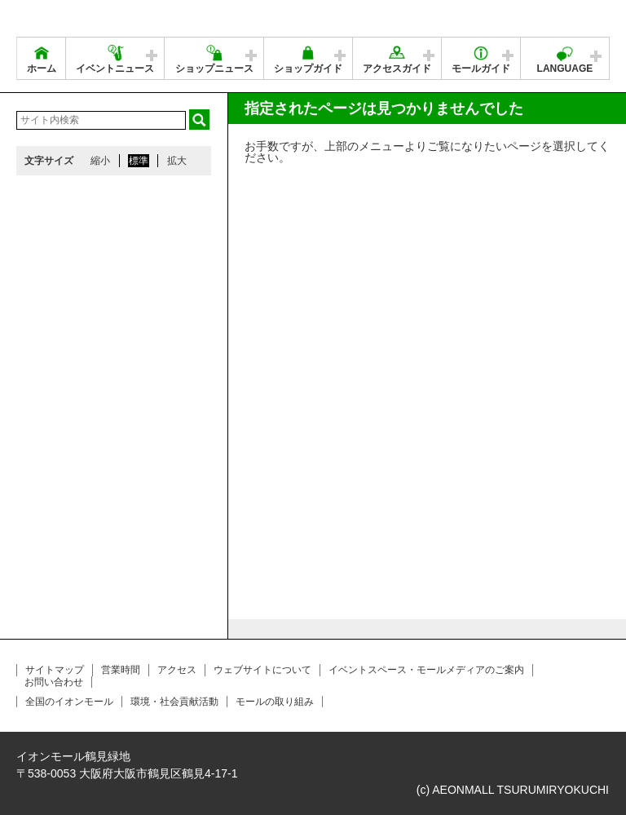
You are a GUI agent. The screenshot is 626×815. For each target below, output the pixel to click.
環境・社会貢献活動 (174, 701)
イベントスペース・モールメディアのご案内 (426, 669)
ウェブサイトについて (262, 669)
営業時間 (120, 669)
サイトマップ (54, 669)
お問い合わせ (53, 682)
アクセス (176, 669)
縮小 (100, 160)
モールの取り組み (275, 701)
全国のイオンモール (69, 701)
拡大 (177, 160)
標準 (138, 160)
